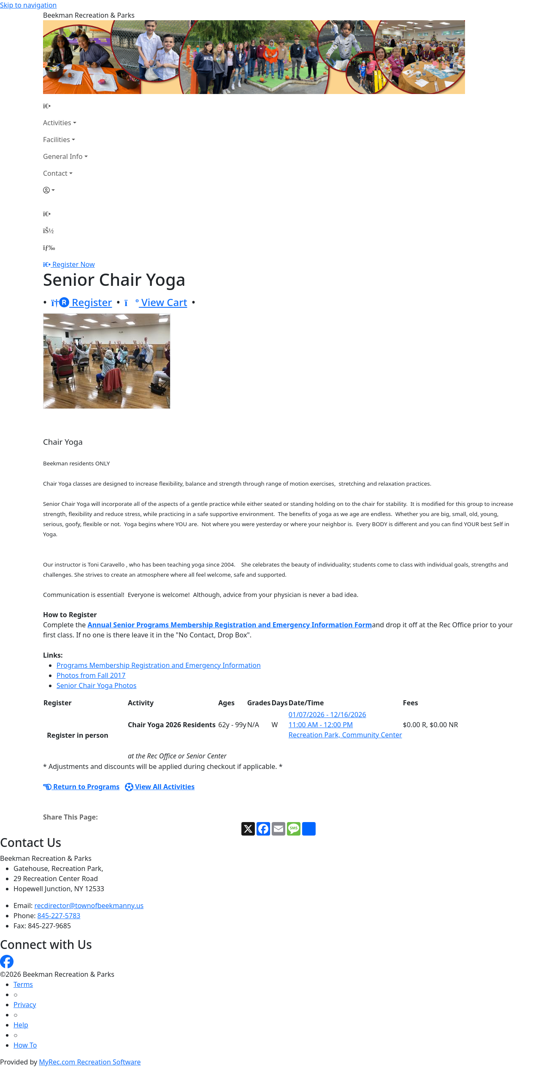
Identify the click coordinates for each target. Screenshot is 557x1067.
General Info (63, 156)
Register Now (73, 264)
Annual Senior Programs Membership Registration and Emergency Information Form (230, 624)
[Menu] (49, 247)
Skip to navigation (28, 5)
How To (25, 1045)
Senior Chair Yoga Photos (96, 685)
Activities (57, 122)
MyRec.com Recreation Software (90, 1062)
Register (81, 302)
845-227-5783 (59, 915)
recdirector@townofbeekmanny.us (89, 905)
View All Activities (160, 786)
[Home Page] (65, 105)
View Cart (155, 302)
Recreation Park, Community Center (345, 734)
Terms (23, 984)
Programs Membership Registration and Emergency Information (159, 665)
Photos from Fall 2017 (91, 675)
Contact (55, 173)
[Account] (65, 190)
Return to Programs (81, 786)
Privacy (25, 1004)
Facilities (56, 139)
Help (21, 1024)
